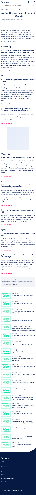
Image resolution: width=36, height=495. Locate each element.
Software (3, 474)
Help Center (4, 484)
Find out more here (6, 71)
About (2, 471)
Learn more (14, 284)
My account (3, 481)
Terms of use (4, 466)
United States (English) (14, 490)
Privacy (2, 461)
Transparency (4, 464)
